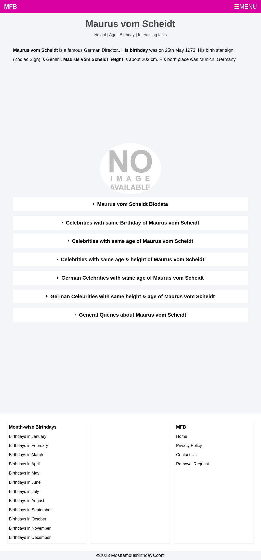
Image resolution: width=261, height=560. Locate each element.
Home (181, 436)
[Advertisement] (130, 104)
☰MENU (245, 6)
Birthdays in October (27, 519)
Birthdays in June (25, 482)
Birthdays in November (30, 528)
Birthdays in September (30, 509)
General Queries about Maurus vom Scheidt (132, 315)
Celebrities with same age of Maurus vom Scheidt (132, 241)
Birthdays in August (26, 500)
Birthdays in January (27, 436)
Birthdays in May (24, 473)
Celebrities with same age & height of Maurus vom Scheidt (132, 259)
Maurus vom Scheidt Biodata (132, 204)
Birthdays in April (24, 464)
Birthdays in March (26, 454)
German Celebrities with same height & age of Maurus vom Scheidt (132, 296)
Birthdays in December (30, 537)
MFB (10, 6)
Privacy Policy (189, 445)
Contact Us (186, 454)
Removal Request (192, 464)
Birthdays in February (28, 445)
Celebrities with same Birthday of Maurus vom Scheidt (132, 223)
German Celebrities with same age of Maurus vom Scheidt (132, 278)
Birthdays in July (24, 491)
